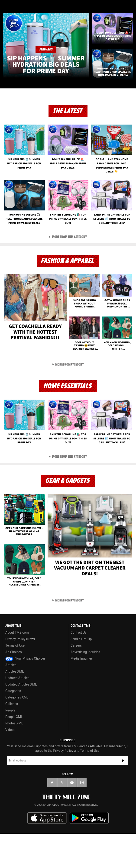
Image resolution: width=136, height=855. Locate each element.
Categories (13, 712)
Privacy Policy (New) (20, 660)
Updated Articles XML (21, 706)
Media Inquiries (82, 680)
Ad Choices (13, 673)
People (10, 731)
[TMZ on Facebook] (52, 803)
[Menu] (6, 6)
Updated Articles (17, 699)
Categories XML (16, 718)
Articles (10, 686)
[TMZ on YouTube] (72, 803)
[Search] (129, 6)
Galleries (11, 725)
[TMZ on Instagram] (82, 803)
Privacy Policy (63, 772)
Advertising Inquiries (85, 673)
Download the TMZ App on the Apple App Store (47, 839)
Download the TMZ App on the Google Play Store (89, 839)
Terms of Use (15, 667)
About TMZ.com (17, 654)
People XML (14, 738)
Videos (10, 751)
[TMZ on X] (62, 803)
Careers (76, 667)
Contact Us (79, 654)
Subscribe (123, 781)
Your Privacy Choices (25, 680)
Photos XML (14, 744)
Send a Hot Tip (81, 660)
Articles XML (14, 693)
